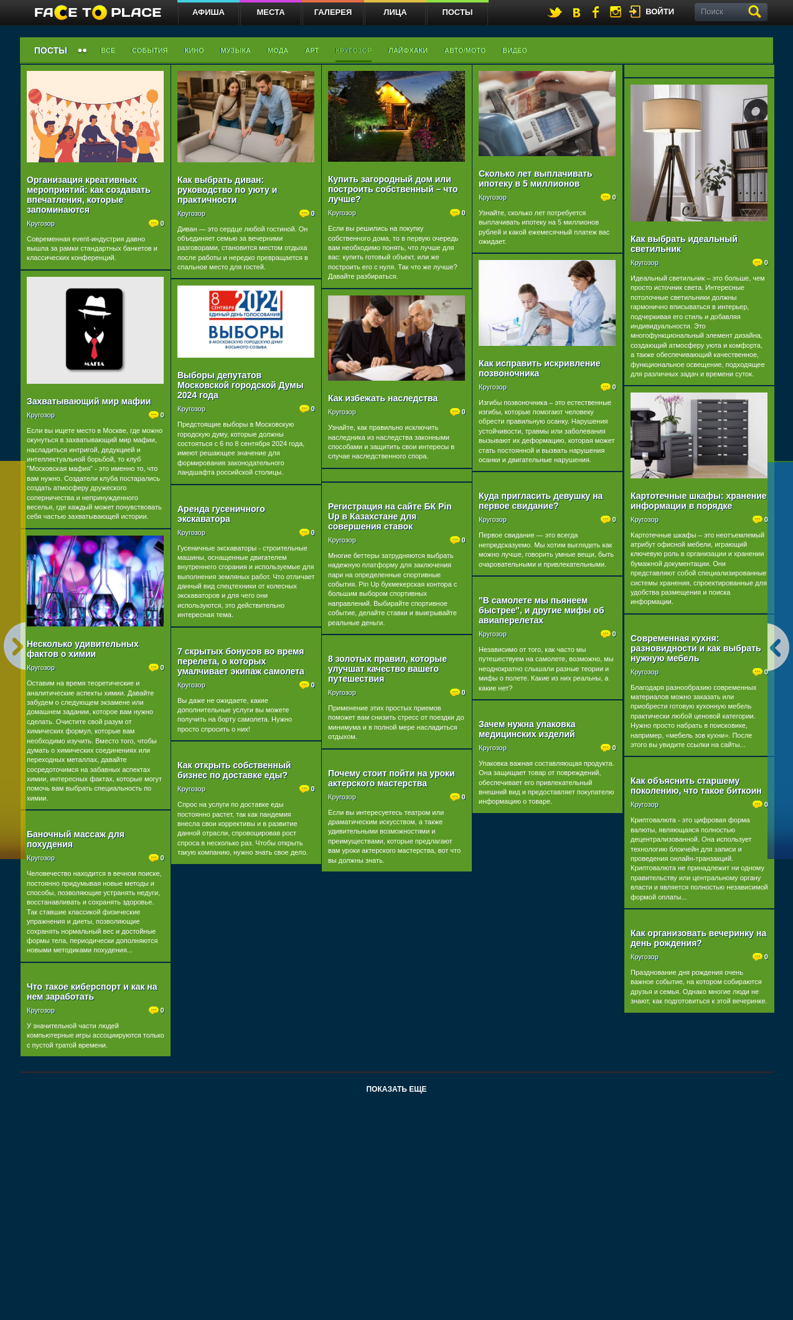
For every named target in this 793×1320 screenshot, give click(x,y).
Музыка (235, 50)
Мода (278, 50)
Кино (194, 50)
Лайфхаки (408, 50)
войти (659, 11)
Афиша (208, 12)
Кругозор (354, 50)
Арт (312, 50)
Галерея (333, 12)
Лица (394, 12)
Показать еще (396, 1089)
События (149, 50)
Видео (514, 50)
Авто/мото (465, 50)
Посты (457, 12)
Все (108, 50)
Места (270, 12)
